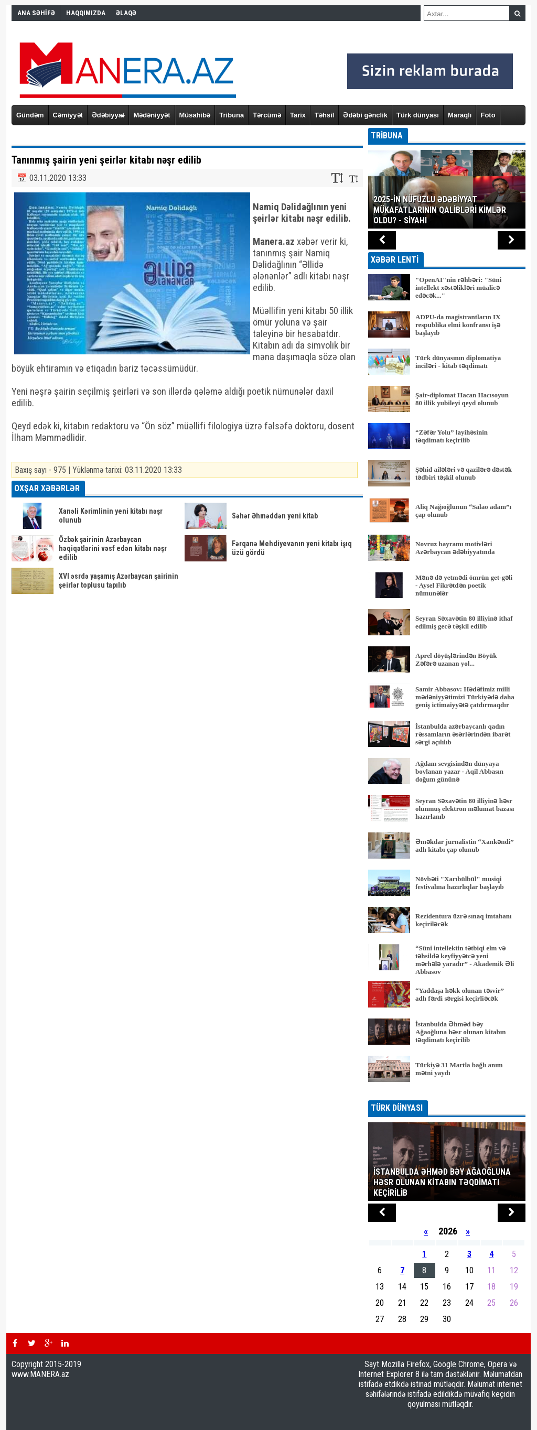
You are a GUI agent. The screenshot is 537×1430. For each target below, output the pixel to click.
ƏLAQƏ (126, 13)
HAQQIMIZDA (85, 13)
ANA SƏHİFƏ (36, 13)
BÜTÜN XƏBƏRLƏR (447, 1093)
